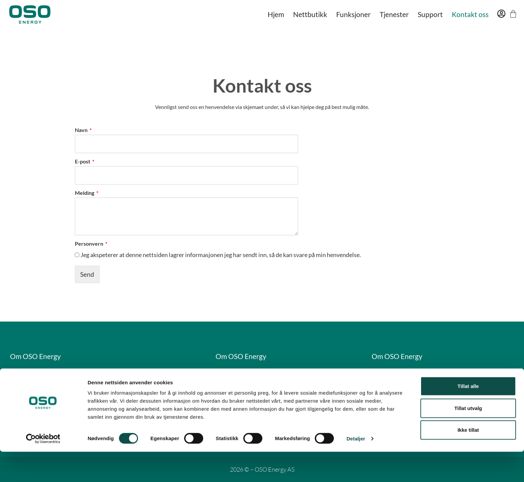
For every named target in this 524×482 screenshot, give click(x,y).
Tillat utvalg (468, 438)
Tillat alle (468, 416)
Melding (85, 193)
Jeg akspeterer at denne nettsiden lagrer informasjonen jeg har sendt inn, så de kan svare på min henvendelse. (221, 254)
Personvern (89, 243)
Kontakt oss (470, 14)
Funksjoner (353, 14)
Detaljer (356, 469)
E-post (83, 161)
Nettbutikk (310, 14)
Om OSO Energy (39, 356)
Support (430, 14)
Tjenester (394, 14)
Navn (82, 130)
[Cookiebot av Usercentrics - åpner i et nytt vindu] (43, 469)
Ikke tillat (468, 460)
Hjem (276, 14)
